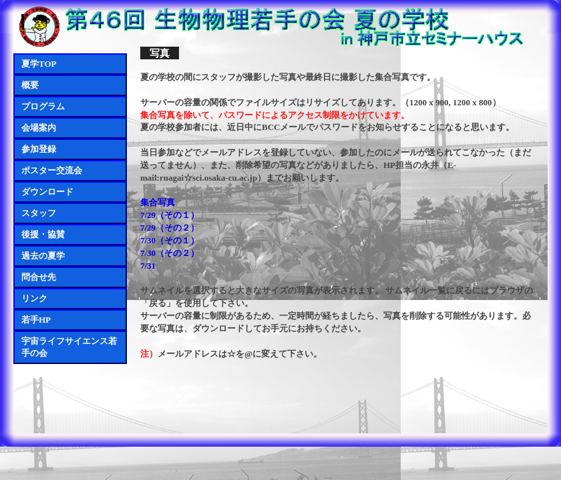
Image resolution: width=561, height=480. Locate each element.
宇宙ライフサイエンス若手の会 (69, 347)
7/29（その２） (169, 228)
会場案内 (38, 128)
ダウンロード (47, 192)
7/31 (148, 266)
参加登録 (38, 149)
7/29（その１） (169, 215)
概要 (30, 85)
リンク (34, 298)
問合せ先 (38, 277)
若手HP (36, 320)
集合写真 (157, 202)
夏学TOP (39, 64)
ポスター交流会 (51, 170)
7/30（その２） (169, 253)
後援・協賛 (43, 234)
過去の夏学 (43, 256)
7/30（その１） (169, 240)
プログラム (43, 106)
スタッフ (38, 213)
